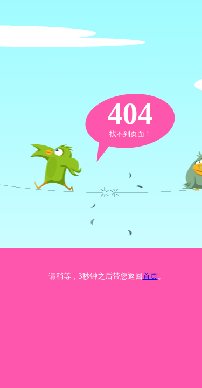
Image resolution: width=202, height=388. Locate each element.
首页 (150, 276)
